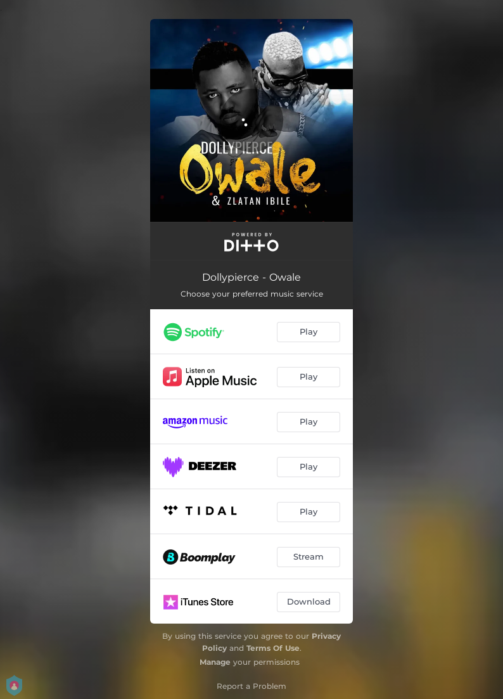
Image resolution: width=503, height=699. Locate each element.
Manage (215, 662)
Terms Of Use (273, 648)
